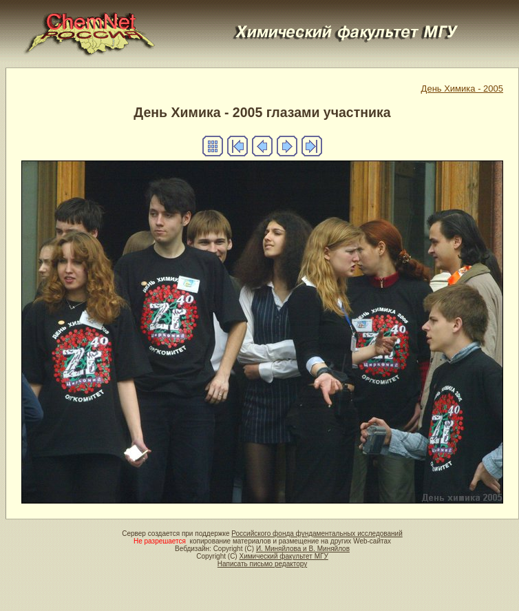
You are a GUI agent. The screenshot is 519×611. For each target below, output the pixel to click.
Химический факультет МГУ (283, 556)
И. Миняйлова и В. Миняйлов (303, 548)
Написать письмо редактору (262, 564)
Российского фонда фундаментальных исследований (316, 533)
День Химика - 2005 (462, 88)
